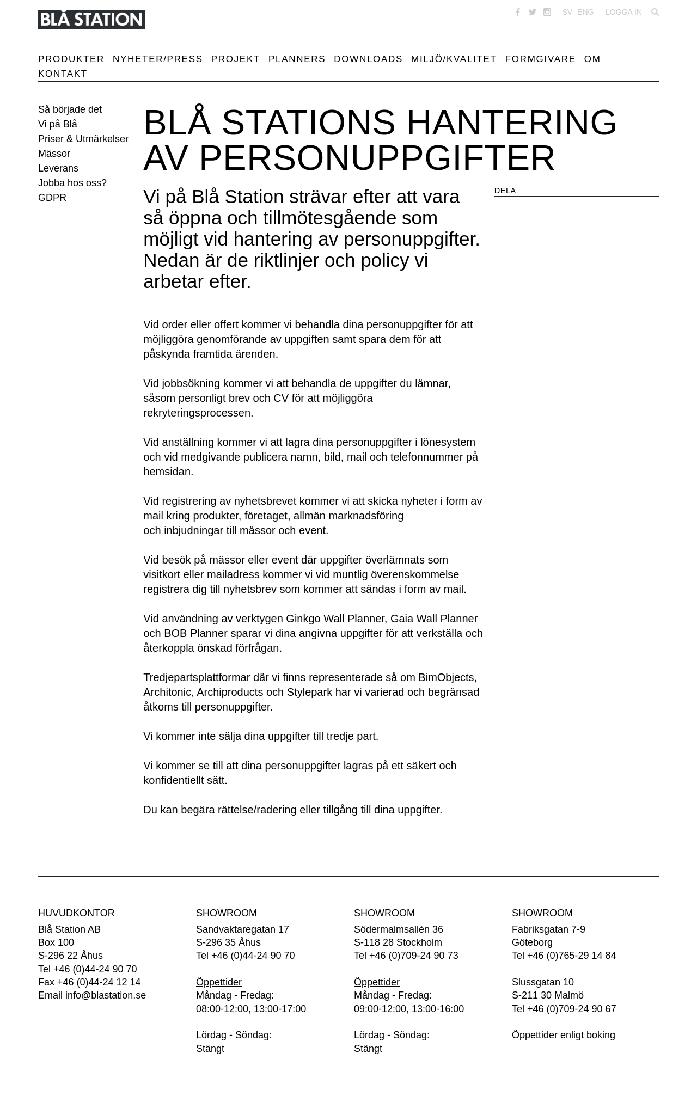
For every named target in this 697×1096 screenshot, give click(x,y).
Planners (297, 59)
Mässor (54, 153)
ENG (585, 12)
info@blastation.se (105, 995)
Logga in (624, 12)
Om (592, 59)
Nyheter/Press (158, 59)
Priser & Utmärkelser (83, 139)
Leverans (58, 168)
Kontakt (63, 74)
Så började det (70, 109)
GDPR (52, 198)
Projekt (235, 59)
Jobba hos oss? (72, 183)
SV (567, 12)
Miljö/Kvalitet (454, 59)
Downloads (368, 59)
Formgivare (540, 59)
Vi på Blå (57, 124)
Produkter (71, 59)
